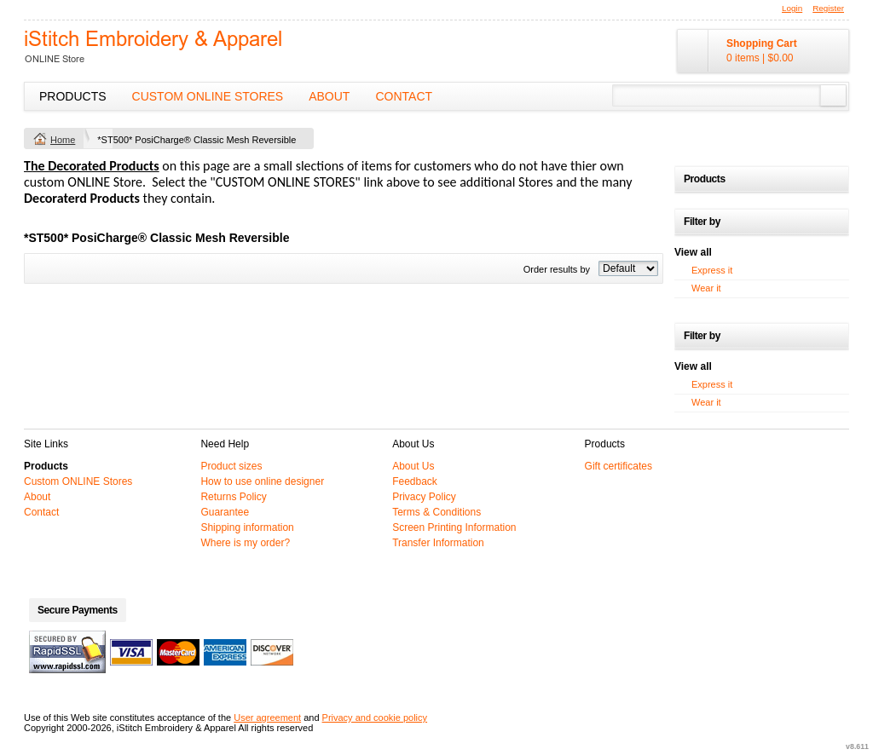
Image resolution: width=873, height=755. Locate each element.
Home (62, 140)
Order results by (556, 269)
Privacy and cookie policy (375, 717)
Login (792, 8)
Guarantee (224, 512)
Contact (403, 96)
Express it (711, 270)
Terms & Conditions (436, 512)
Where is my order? (245, 543)
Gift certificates (618, 466)
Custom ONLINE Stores (208, 96)
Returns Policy (233, 497)
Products (73, 96)
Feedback (414, 481)
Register (828, 8)
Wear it (706, 288)
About (329, 96)
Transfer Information (438, 543)
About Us (413, 466)
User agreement (267, 717)
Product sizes (231, 466)
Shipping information (246, 527)
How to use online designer (262, 481)
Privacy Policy (424, 497)
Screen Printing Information (454, 527)
